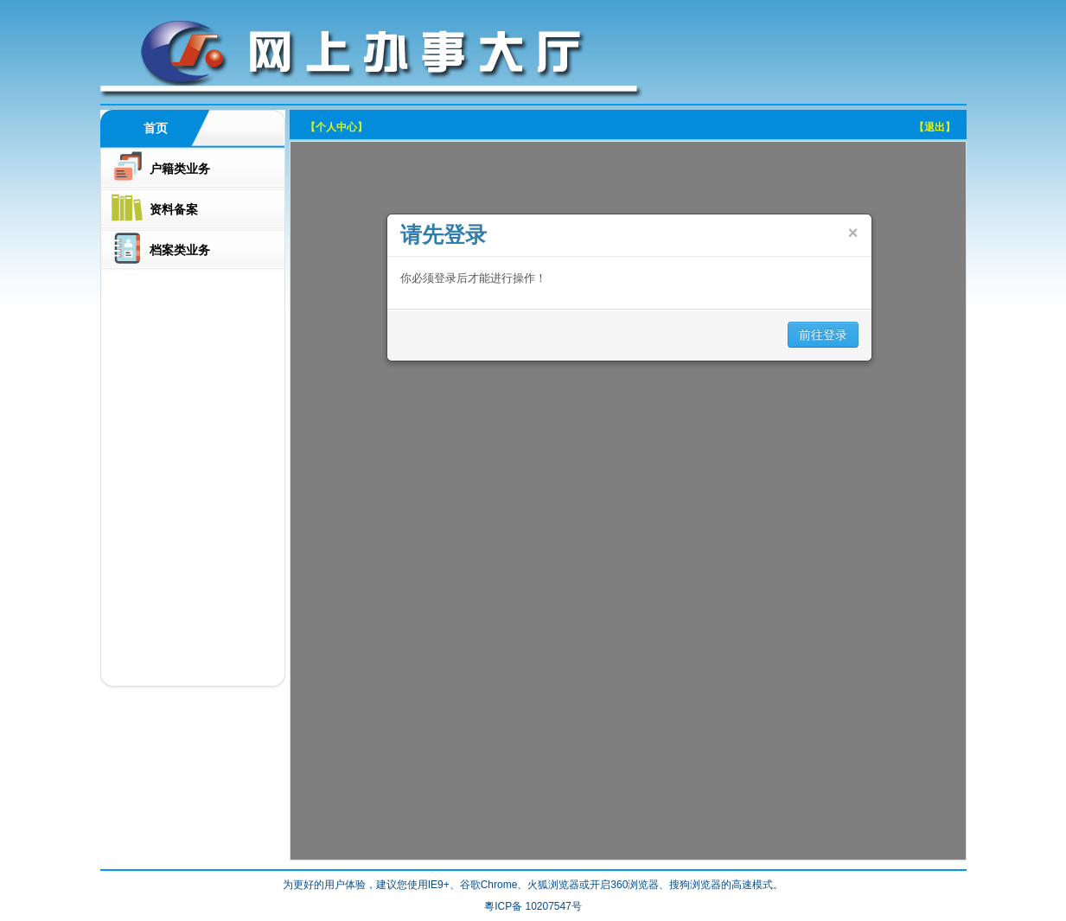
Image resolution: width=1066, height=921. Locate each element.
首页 (156, 128)
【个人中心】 (336, 127)
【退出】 (934, 127)
